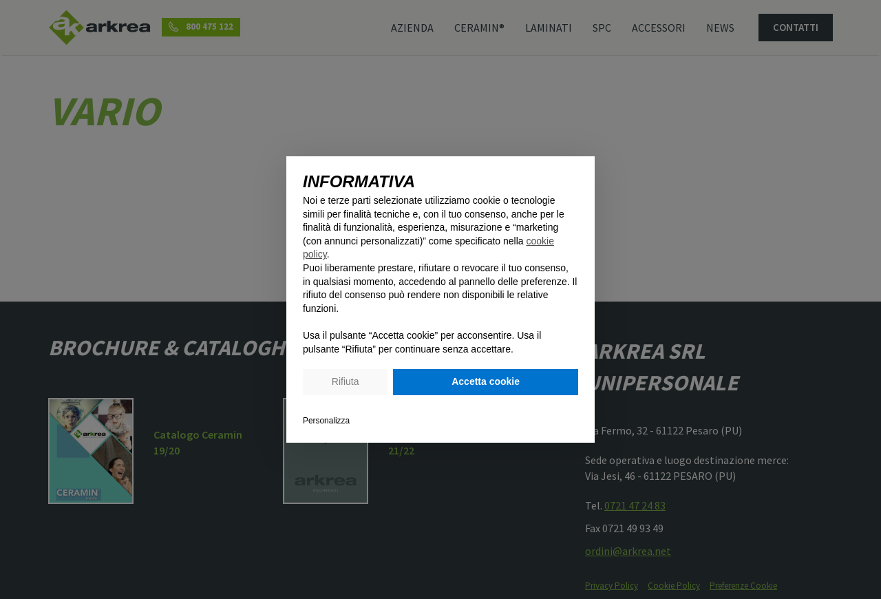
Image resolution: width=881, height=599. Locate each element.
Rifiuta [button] (345, 381)
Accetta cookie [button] (486, 381)
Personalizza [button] (326, 420)
